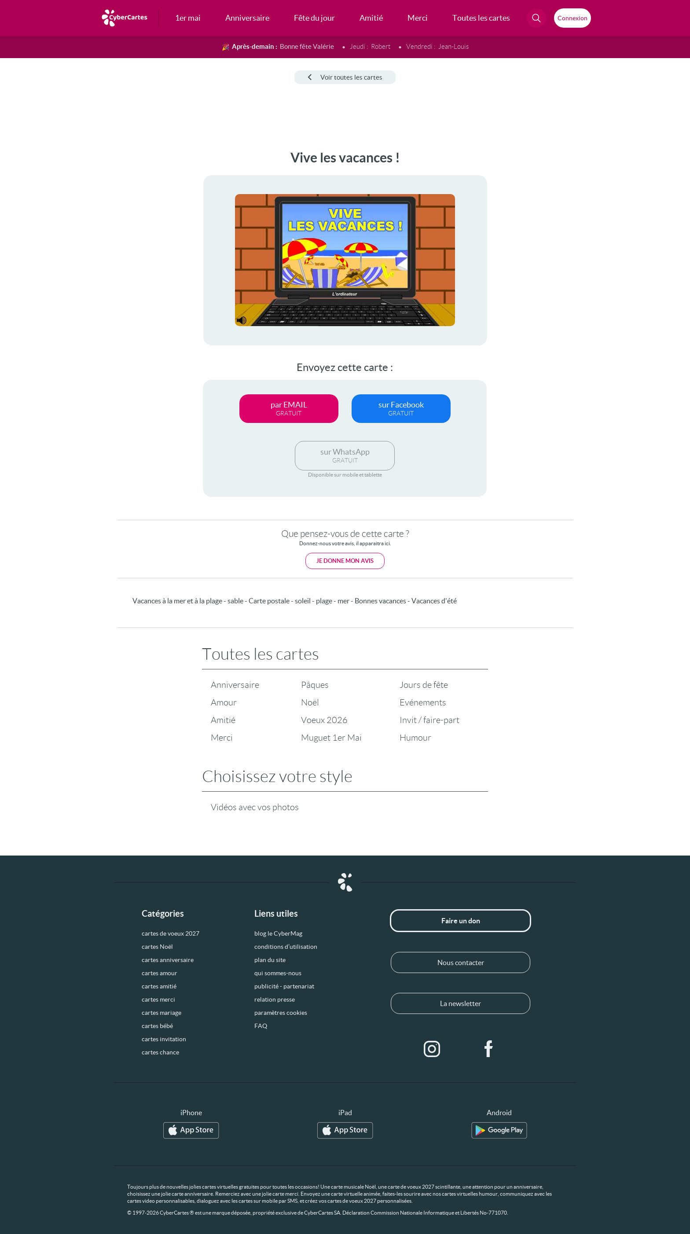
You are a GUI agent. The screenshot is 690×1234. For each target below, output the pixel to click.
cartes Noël (157, 946)
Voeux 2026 (324, 720)
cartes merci (158, 999)
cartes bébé (157, 1025)
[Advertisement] (73, 282)
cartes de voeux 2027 (170, 933)
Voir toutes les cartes (345, 77)
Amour (224, 702)
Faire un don (460, 921)
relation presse (274, 999)
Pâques (315, 685)
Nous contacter (460, 962)
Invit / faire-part (429, 720)
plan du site (270, 959)
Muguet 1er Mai (331, 737)
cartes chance (160, 1052)
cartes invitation (164, 1039)
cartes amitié (159, 986)
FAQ (260, 1025)
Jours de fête (424, 685)
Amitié (223, 720)
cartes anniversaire (168, 959)
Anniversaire (235, 685)
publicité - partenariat (284, 986)
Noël (310, 702)
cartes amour (159, 973)
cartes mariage (161, 1012)
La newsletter (460, 1003)
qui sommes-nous (277, 973)
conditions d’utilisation (285, 946)
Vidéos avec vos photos (255, 807)
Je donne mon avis (345, 561)
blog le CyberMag (278, 933)
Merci (222, 737)
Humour (415, 737)
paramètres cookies (280, 1012)
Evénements (423, 702)
